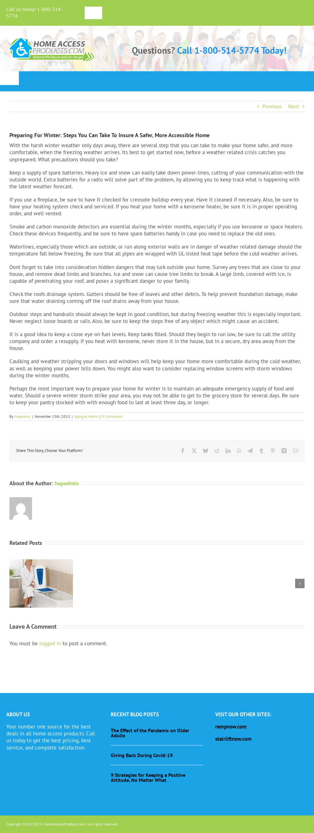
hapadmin (22, 416)
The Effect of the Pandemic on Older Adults (150, 733)
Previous (272, 106)
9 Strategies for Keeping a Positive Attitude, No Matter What (148, 777)
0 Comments (112, 416)
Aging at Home (86, 416)
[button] (14, 583)
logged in (50, 643)
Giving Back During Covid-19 (142, 755)
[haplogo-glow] (52, 37)
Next (293, 106)
